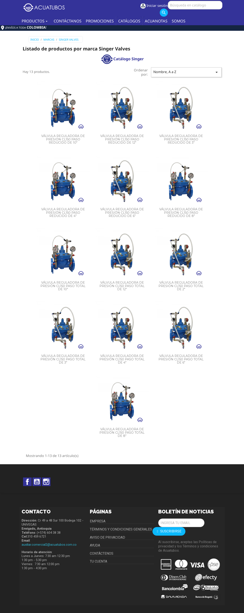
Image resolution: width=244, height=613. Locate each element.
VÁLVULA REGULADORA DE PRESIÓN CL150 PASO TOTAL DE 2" (181, 286)
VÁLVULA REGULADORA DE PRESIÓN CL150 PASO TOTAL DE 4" (122, 359)
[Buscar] (195, 5)
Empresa (97, 521)
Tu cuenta (98, 561)
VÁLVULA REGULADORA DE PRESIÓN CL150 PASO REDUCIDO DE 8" (181, 212)
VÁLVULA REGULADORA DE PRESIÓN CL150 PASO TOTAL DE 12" (122, 286)
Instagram (46, 481)
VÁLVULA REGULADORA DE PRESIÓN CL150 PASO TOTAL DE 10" (63, 286)
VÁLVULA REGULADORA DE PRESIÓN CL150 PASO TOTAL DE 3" (63, 359)
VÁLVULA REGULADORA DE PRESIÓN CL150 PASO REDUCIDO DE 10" (63, 139)
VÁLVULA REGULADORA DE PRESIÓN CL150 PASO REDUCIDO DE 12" (122, 139)
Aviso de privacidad (107, 537)
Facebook (27, 481)
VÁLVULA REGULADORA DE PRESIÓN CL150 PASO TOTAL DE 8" (122, 432)
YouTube (37, 481)
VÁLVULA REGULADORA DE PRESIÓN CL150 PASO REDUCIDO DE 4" (63, 212)
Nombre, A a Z (186, 72)
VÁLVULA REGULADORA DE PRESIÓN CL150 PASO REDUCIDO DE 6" (122, 212)
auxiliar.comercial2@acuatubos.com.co (49, 545)
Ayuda (95, 545)
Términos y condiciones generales (121, 529)
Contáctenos (101, 553)
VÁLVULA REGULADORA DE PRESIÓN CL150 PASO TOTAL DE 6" (181, 359)
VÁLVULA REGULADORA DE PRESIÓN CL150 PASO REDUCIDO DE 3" (181, 139)
